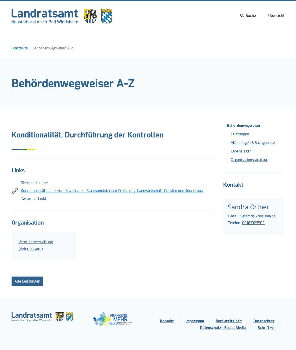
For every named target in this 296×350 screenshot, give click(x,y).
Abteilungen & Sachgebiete (253, 142)
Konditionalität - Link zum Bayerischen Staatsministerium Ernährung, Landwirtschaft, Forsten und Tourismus (112, 191)
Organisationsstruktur (249, 160)
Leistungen (240, 134)
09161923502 (253, 223)
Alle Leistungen (27, 281)
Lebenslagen (241, 151)
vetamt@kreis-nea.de (257, 216)
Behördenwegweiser (244, 125)
